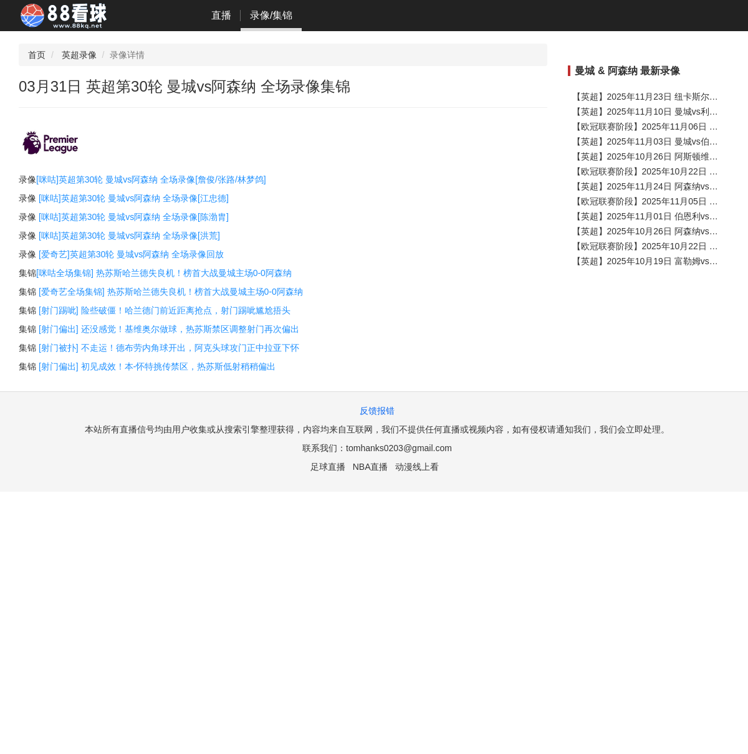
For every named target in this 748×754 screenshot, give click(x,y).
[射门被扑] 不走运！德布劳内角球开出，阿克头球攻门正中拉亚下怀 (169, 348)
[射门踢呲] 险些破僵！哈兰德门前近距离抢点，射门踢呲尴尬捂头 (164, 310)
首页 (37, 55)
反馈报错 (377, 411)
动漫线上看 (417, 467)
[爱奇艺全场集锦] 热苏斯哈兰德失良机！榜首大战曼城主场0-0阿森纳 (171, 292)
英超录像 (79, 55)
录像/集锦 (271, 15)
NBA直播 (370, 467)
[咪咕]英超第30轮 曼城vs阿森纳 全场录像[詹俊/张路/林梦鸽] (151, 179)
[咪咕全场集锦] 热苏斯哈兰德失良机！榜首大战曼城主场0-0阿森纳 (164, 273)
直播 (221, 15)
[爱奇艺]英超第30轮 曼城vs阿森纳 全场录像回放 (131, 254)
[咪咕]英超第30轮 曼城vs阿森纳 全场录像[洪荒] (129, 236)
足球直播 (327, 467)
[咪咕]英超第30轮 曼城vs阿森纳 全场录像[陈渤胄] (134, 217)
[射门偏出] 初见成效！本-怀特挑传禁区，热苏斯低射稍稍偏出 (157, 366)
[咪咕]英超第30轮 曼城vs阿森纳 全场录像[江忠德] (134, 198)
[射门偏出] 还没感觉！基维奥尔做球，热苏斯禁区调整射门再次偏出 (169, 329)
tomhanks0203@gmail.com (399, 448)
